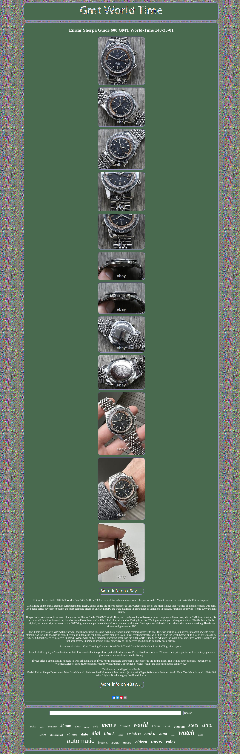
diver (78, 726)
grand (86, 727)
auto (163, 734)
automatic (80, 740)
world (140, 724)
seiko (150, 733)
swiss (33, 726)
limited (125, 726)
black (109, 733)
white (41, 727)
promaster (52, 726)
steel (193, 725)
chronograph (56, 734)
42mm (156, 726)
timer (173, 735)
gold (95, 726)
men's (109, 724)
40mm (65, 725)
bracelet (103, 742)
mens (156, 741)
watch (187, 732)
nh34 (200, 734)
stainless (134, 734)
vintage (72, 734)
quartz (127, 742)
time (207, 724)
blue (42, 734)
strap (121, 735)
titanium (179, 726)
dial (96, 733)
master (115, 742)
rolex (171, 741)
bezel (167, 726)
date (84, 734)
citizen (141, 741)
